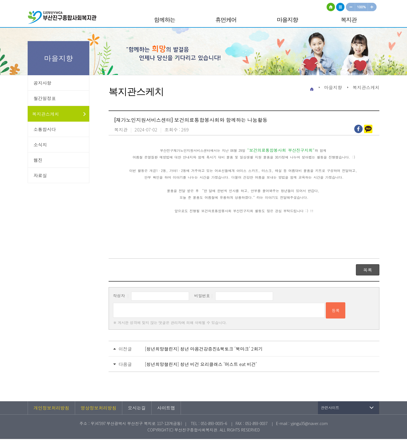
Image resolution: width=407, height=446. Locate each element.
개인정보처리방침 (51, 407)
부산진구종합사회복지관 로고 (64, 18)
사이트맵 (340, 7)
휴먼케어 (225, 19)
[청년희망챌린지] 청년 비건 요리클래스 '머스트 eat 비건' (201, 364)
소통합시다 (44, 129)
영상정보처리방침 (98, 407)
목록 (367, 269)
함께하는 (164, 19)
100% (361, 7)
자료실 (40, 175)
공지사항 (42, 82)
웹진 (37, 160)
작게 (350, 7)
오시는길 (137, 407)
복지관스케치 (45, 113)
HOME (331, 7)
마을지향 (287, 19)
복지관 (349, 19)
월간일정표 (44, 98)
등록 (335, 310)
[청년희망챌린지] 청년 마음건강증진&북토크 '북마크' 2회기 (204, 348)
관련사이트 (330, 407)
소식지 (40, 144)
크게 (372, 7)
